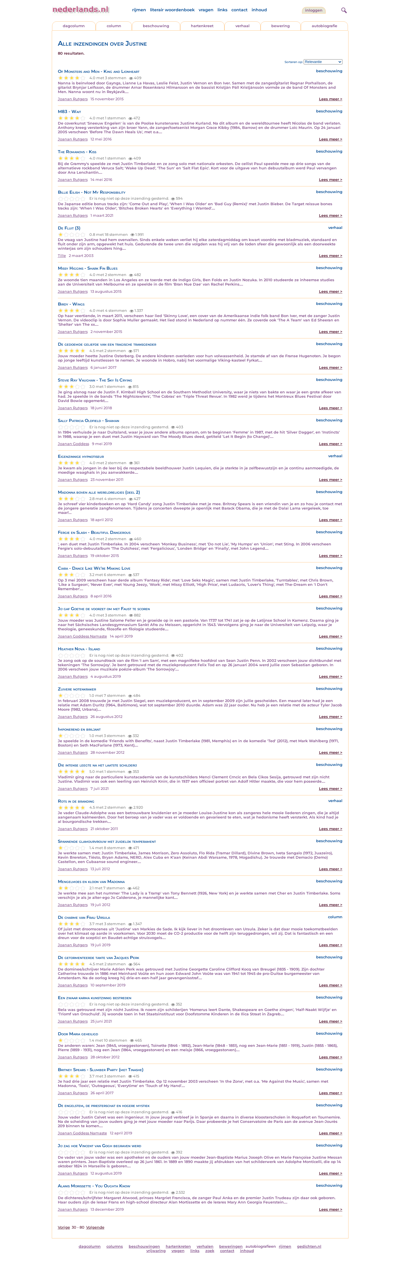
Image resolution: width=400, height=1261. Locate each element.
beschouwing (156, 26)
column (114, 26)
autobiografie (324, 26)
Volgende (95, 1227)
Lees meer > (330, 99)
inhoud (259, 9)
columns (114, 1246)
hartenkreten (178, 1246)
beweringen (231, 1246)
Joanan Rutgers (73, 99)
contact (239, 9)
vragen (206, 9)
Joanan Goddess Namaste (82, 636)
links (222, 9)
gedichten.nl (309, 1246)
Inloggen (313, 10)
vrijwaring (156, 1251)
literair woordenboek (172, 9)
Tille (62, 255)
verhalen (205, 1246)
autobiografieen (261, 1246)
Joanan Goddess (73, 444)
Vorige (64, 1227)
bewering (280, 26)
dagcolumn (74, 26)
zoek (209, 1251)
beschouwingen (144, 1246)
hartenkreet (202, 26)
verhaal (242, 26)
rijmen (139, 9)
